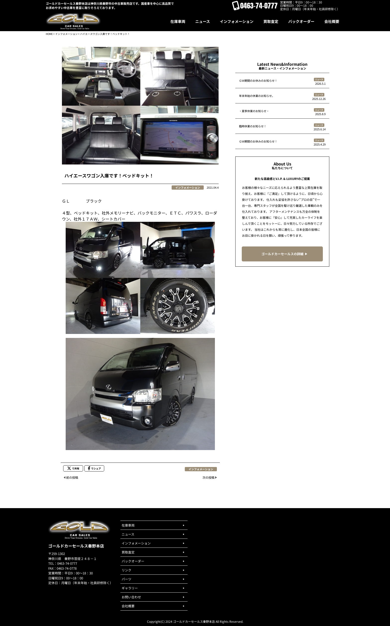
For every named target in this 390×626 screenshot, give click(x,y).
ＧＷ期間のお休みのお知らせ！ (258, 80)
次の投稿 (208, 477)
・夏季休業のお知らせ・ (254, 111)
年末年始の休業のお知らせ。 (257, 96)
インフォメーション (66, 34)
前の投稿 (72, 477)
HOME (49, 34)
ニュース (319, 79)
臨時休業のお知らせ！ (252, 126)
